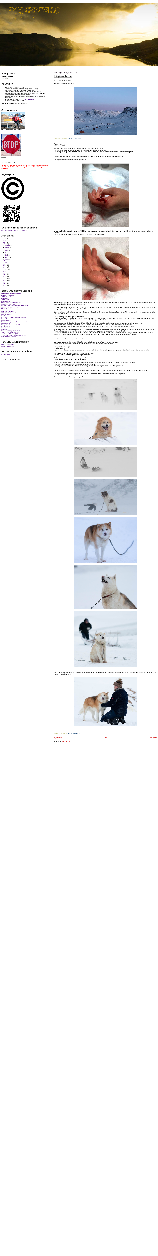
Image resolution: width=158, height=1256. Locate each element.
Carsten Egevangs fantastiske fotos (11, 302)
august (7, 250)
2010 (5, 280)
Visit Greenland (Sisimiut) (8, 336)
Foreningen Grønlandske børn (9, 307)
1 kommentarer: (77, 138)
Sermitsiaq (4, 329)
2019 (5, 264)
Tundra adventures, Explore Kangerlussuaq (13, 335)
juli (6, 252)
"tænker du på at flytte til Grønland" (11, 293)
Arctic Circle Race (6, 296)
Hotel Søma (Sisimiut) (7, 311)
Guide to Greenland (7, 310)
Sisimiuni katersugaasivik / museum (11, 330)
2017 (5, 267)
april (6, 254)
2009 (5, 282)
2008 (5, 284)
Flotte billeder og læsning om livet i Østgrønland (14, 305)
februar (7, 257)
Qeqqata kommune (6, 328)
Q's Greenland (5, 326)
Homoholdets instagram (8, 344)
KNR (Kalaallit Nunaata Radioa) (10, 313)
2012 (5, 276)
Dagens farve (63, 76)
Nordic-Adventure (6, 320)
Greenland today (6, 308)
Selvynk (59, 144)
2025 (5, 238)
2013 (5, 275)
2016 (5, 269)
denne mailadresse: (28, 99)
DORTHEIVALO (33, 10)
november (7, 245)
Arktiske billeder (5, 301)
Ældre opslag (152, 738)
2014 (5, 273)
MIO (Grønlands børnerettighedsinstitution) (13, 317)
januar (6, 259)
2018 (5, 266)
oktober (7, 247)
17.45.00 (70, 138)
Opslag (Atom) (66, 741)
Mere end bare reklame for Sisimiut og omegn (14, 230)
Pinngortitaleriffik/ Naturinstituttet (10, 325)
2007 (5, 285)
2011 (5, 278)
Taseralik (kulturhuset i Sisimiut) (10, 332)
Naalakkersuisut (5, 323)
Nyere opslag (58, 738)
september (8, 249)
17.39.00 (70, 733)
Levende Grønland (6, 314)
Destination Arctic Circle (8, 304)
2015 (5, 271)
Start (105, 738)
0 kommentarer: (77, 733)
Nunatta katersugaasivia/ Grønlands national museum (16, 322)
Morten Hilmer (5, 319)
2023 (5, 242)
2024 (5, 240)
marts (6, 255)
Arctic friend (4, 298)
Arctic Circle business (7, 295)
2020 (5, 244)
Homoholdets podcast (7, 346)
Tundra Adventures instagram (9, 333)
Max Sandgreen (5, 316)
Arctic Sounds (5, 299)
